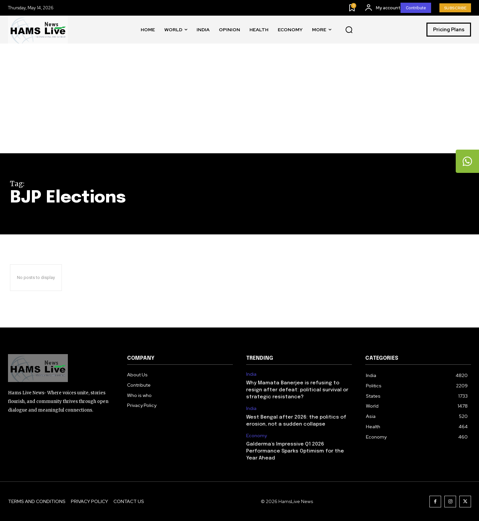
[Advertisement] (239, 103)
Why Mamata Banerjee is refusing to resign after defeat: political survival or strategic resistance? (297, 390)
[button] (349, 30)
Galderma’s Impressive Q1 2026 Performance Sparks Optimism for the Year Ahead (295, 451)
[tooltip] (467, 161)
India (251, 374)
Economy (256, 436)
